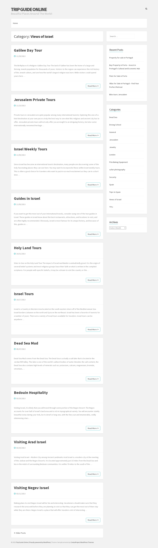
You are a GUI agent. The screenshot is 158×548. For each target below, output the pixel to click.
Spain (111, 184)
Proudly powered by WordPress (39, 542)
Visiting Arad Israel (30, 441)
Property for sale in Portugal (121, 57)
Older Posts (20, 533)
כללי (111, 207)
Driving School (115, 124)
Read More (93, 86)
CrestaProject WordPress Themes (82, 542)
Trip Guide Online (29, 9)
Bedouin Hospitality (31, 392)
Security (112, 177)
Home (15, 23)
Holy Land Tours (27, 247)
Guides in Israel (27, 198)
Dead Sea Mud (26, 343)
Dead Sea (113, 117)
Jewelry (112, 147)
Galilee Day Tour (28, 50)
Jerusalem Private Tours (34, 99)
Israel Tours (24, 293)
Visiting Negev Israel (31, 487)
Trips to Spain (115, 192)
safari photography (117, 169)
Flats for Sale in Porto (118, 76)
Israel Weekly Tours (30, 149)
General (112, 132)
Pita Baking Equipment (118, 162)
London (112, 154)
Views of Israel (115, 199)
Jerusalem (113, 140)
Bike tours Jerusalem (118, 94)
